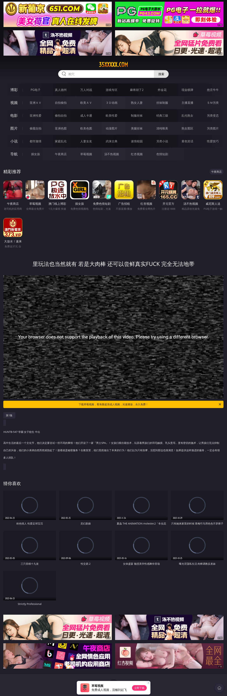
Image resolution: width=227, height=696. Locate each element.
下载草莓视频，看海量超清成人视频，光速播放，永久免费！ (150, 404)
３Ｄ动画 (111, 103)
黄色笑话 (187, 141)
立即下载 (139, 688)
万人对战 (86, 90)
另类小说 (162, 141)
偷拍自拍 (61, 115)
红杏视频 (137, 154)
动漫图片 (111, 128)
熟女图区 (187, 128)
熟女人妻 (137, 103)
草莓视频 (86, 154)
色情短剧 (162, 154)
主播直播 (187, 103)
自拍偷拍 (61, 103)
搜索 (161, 74)
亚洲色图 (61, 128)
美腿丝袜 (137, 128)
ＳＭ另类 (213, 103)
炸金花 (162, 90)
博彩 (14, 89)
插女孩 (35, 154)
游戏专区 (111, 90)
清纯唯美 (162, 128)
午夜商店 (61, 154)
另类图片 (213, 128)
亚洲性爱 (35, 115)
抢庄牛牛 (213, 90)
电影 (14, 115)
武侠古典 (111, 141)
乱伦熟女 (187, 115)
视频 (14, 102)
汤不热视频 (111, 154)
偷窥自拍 (35, 128)
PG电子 (35, 90)
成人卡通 (86, 115)
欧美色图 (86, 128)
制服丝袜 (137, 115)
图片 (14, 128)
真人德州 (61, 90)
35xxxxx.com (113, 64)
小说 (14, 141)
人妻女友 (86, 141)
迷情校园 (137, 141)
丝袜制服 (162, 103)
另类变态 (213, 115)
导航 (14, 154)
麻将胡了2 (136, 90)
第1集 (9, 415)
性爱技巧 (213, 141)
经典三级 (162, 115)
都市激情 (35, 141)
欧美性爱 (111, 115)
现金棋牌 (187, 90)
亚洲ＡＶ (35, 103)
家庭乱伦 (61, 141)
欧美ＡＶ (86, 103)
